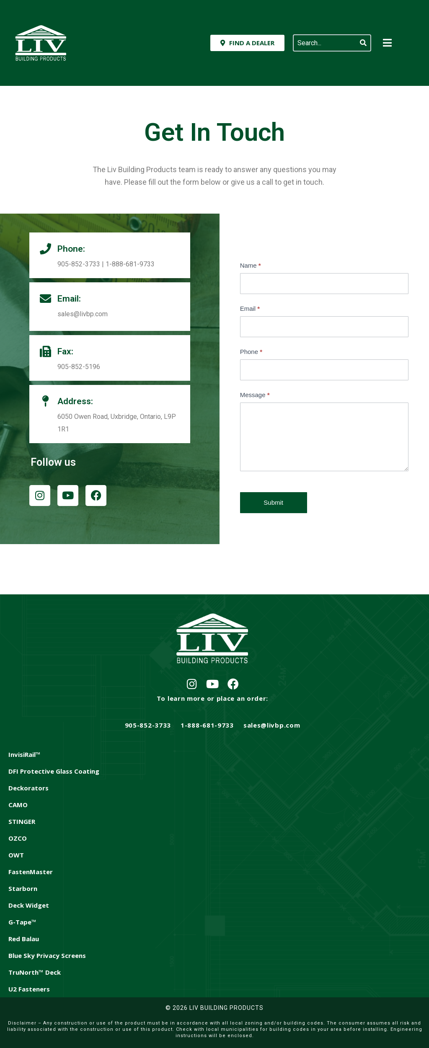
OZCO (17, 838)
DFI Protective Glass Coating (53, 771)
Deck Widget (28, 905)
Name (250, 265)
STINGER (21, 821)
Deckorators (28, 788)
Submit (273, 502)
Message (255, 394)
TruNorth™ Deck (34, 972)
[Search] (363, 43)
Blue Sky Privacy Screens (47, 955)
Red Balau (23, 938)
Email (250, 308)
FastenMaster (30, 871)
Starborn (22, 888)
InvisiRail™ (24, 754)
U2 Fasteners (29, 989)
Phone (251, 351)
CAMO (18, 804)
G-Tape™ (22, 922)
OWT (16, 855)
